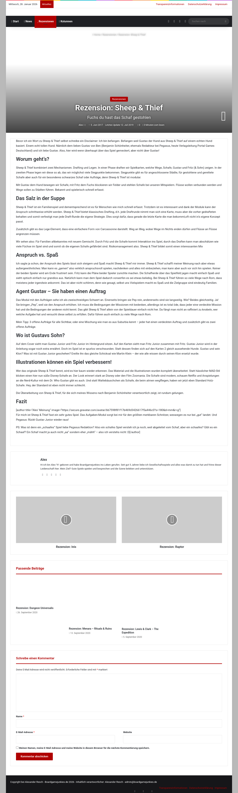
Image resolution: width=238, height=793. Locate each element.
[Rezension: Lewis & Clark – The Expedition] (145, 600)
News (28, 21)
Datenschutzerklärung (200, 4)
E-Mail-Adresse (25, 730)
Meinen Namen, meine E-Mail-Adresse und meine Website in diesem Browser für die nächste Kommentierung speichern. (84, 746)
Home (96, 34)
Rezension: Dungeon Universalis (34, 606)
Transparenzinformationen (170, 4)
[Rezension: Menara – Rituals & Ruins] (92, 599)
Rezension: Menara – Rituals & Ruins (90, 626)
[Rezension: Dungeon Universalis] (39, 589)
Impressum (221, 4)
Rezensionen (45, 21)
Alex (81, 125)
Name (20, 714)
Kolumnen (65, 21)
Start (15, 21)
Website (127, 730)
